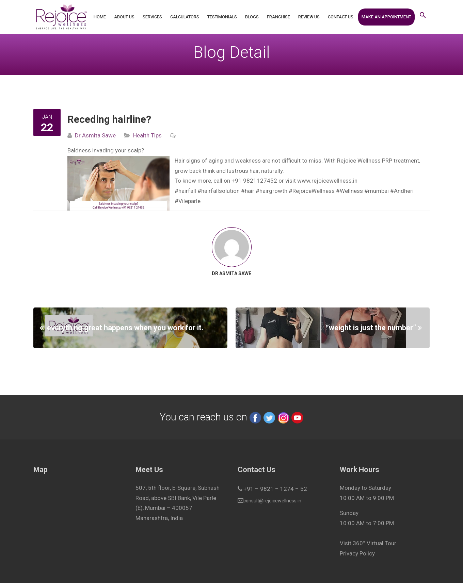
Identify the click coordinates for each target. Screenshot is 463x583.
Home (100, 16)
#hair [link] (247, 190)
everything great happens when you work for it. (125, 327)
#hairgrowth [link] (271, 190)
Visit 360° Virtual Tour (368, 543)
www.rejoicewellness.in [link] (327, 180)
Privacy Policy (357, 553)
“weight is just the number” (371, 327)
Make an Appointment (386, 16)
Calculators (184, 16)
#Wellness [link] (349, 190)
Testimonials (222, 16)
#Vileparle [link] (188, 201)
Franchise (278, 16)
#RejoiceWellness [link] (312, 190)
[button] (423, 17)
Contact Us (340, 16)
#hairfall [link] (185, 190)
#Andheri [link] (402, 190)
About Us (124, 16)
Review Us (309, 16)
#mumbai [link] (376, 190)
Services (152, 16)
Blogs (252, 16)
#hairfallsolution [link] (218, 190)
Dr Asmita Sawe (95, 135)
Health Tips (147, 135)
